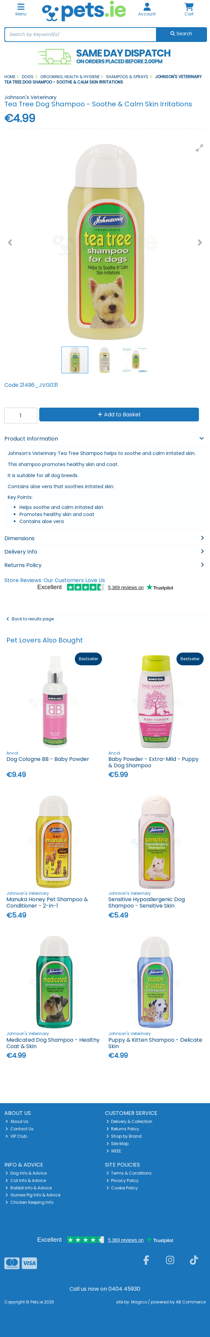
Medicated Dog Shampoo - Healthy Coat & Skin (53, 1043)
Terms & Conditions (129, 1173)
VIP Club (16, 1136)
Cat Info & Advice (25, 1180)
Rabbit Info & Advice (28, 1188)
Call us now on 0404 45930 (104, 1289)
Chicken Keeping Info (29, 1202)
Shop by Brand (124, 1136)
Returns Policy (123, 1129)
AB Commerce (191, 1302)
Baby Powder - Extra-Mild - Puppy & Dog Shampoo (153, 762)
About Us (17, 1121)
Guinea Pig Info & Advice (32, 1195)
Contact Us (19, 1129)
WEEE (113, 1151)
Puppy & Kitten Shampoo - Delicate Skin (155, 1043)
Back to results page (33, 619)
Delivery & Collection (129, 1121)
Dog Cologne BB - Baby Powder (47, 759)
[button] (199, 148)
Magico (139, 1302)
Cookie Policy (122, 1188)
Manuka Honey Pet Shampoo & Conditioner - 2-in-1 (47, 902)
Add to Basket (119, 414)
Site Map (117, 1143)
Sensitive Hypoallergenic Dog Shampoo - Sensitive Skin (146, 902)
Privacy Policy (122, 1180)
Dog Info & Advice (26, 1173)
